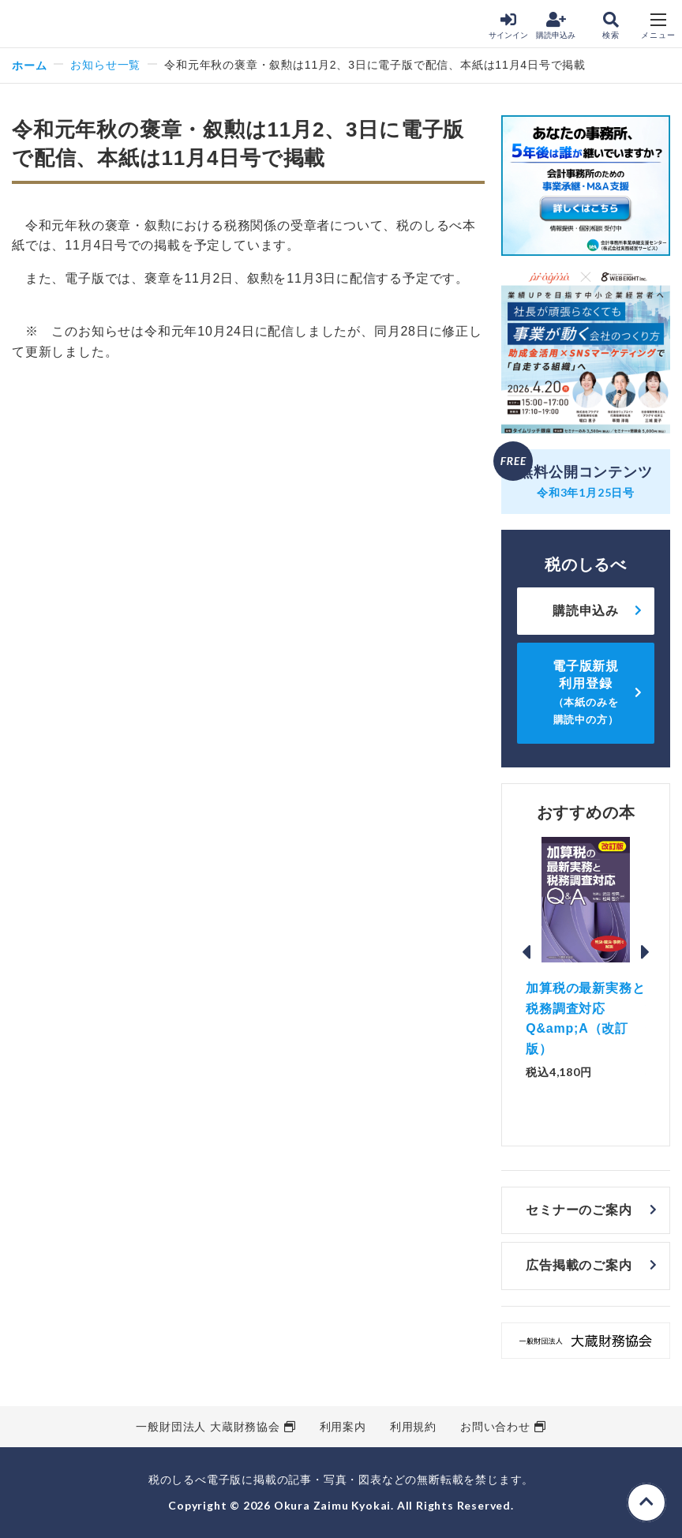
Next (645, 952)
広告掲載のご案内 (578, 1265)
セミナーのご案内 (578, 1210)
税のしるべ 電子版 (46, 24)
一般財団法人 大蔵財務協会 (207, 1426)
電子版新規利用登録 (586, 692)
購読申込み (555, 25)
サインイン (508, 25)
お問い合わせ (495, 1426)
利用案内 (343, 1426)
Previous (525, 952)
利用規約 (413, 1426)
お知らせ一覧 (105, 64)
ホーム (29, 65)
